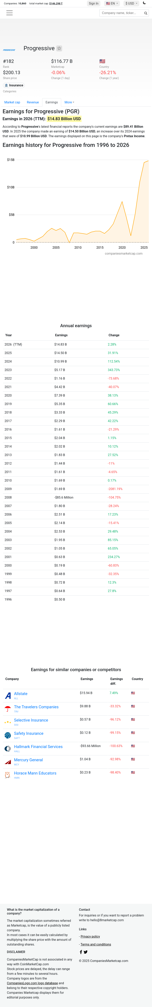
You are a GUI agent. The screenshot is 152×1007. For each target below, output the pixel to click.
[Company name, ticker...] (124, 13)
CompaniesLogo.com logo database (32, 983)
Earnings (52, 102)
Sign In (93, 3)
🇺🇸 (111, 3)
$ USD (130, 3)
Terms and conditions (96, 944)
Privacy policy (90, 936)
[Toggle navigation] (9, 13)
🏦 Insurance (13, 85)
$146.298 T (56, 3)
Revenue (33, 102)
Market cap (12, 102)
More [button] (68, 102)
